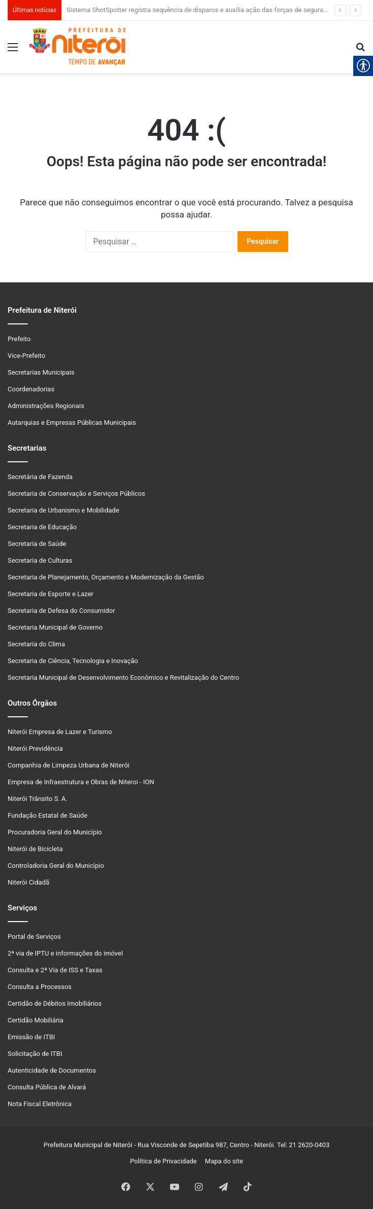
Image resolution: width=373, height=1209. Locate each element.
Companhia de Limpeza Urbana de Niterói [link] (68, 765)
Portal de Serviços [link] (34, 936)
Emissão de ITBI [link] (31, 1037)
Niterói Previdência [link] (35, 748)
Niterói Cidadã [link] (28, 882)
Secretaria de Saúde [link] (37, 543)
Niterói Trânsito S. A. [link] (37, 798)
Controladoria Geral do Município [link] (56, 865)
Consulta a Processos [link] (40, 987)
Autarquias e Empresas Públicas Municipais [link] (72, 422)
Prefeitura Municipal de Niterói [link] (88, 1145)
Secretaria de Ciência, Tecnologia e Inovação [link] (73, 661)
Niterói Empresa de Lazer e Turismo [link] (60, 732)
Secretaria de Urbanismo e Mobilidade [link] (63, 510)
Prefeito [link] (19, 339)
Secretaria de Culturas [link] (40, 560)
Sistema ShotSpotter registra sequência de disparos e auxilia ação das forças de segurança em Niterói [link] (216, 10)
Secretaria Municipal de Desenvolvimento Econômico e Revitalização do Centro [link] (123, 677)
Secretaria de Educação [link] (42, 527)
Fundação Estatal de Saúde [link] (47, 815)
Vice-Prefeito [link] (26, 355)
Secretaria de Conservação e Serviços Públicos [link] (76, 493)
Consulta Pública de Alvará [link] (47, 1087)
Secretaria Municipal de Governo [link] (55, 627)
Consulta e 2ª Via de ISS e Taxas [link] (55, 970)
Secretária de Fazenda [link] (40, 477)
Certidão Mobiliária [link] (35, 1020)
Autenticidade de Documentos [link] (52, 1070)
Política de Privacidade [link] (165, 1161)
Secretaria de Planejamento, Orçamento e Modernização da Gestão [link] (106, 577)
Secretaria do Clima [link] (36, 644)
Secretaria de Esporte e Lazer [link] (50, 594)
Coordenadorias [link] (31, 389)
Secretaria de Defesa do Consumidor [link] (61, 610)
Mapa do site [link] (222, 1161)
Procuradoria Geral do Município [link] (55, 832)
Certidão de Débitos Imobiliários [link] (54, 1003)
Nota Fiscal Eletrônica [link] (40, 1104)
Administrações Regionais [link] (46, 406)
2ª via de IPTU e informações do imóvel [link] (65, 953)
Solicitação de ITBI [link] (35, 1053)
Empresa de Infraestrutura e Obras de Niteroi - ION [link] (81, 782)
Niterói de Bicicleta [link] (35, 849)
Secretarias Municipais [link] (41, 372)
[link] (13, 51)
